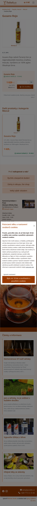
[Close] (34, 225)
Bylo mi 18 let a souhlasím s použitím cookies (18, 279)
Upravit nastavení (9, 274)
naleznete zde (30, 267)
